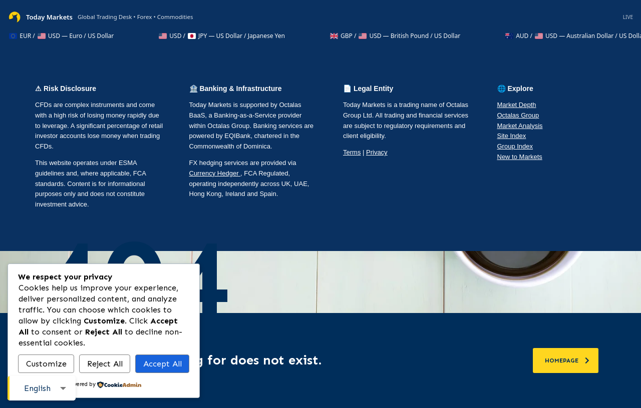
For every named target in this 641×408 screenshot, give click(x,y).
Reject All (105, 363)
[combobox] (42, 388)
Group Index (515, 146)
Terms (352, 152)
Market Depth (516, 104)
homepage (567, 360)
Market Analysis (520, 126)
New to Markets (519, 156)
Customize (46, 363)
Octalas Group (518, 115)
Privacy (377, 152)
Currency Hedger (215, 173)
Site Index (511, 136)
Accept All (162, 363)
